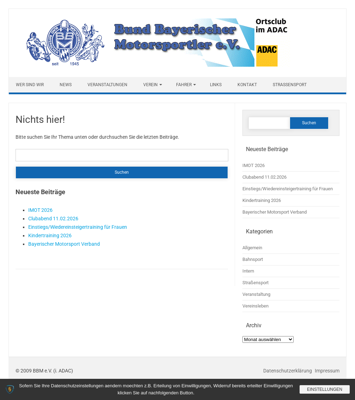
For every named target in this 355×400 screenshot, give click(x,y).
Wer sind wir (30, 84)
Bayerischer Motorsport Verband (64, 244)
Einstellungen (324, 389)
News (66, 84)
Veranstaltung (256, 294)
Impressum (327, 371)
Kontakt (247, 84)
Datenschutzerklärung (288, 371)
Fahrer (184, 84)
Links (216, 84)
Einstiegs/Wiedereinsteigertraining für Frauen (77, 227)
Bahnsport (252, 259)
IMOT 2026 (40, 210)
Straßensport (290, 84)
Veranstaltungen (107, 84)
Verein (150, 84)
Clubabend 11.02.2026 (53, 218)
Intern (248, 271)
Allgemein (252, 247)
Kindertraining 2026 (50, 235)
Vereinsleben (255, 306)
